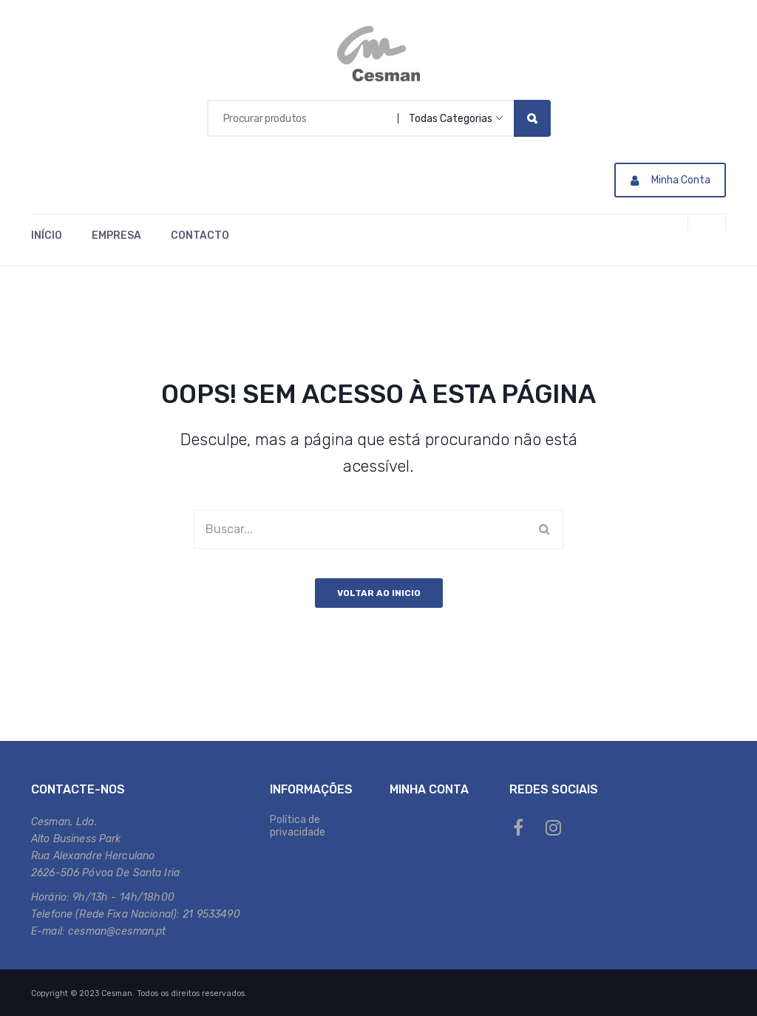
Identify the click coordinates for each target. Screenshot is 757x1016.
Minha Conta (670, 180)
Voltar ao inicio (379, 593)
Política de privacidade (297, 826)
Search (532, 118)
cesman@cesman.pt (117, 931)
